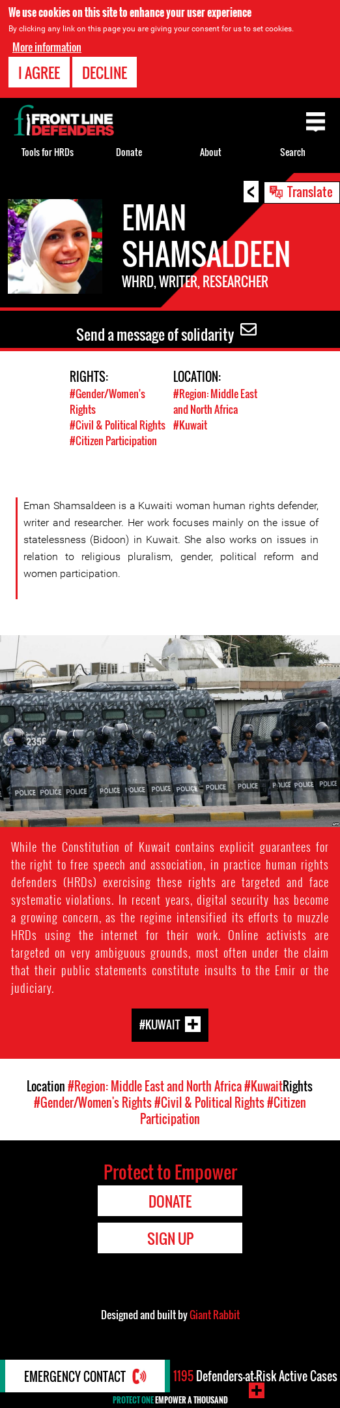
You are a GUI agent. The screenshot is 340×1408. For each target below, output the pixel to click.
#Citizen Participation (113, 440)
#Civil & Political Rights (117, 425)
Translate (310, 191)
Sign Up (170, 1238)
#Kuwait (190, 425)
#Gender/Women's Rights (93, 1102)
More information (46, 47)
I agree (39, 72)
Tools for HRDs (47, 152)
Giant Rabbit (215, 1314)
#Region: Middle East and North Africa (215, 401)
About (210, 152)
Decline (104, 72)
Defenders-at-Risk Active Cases (255, 1376)
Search (292, 152)
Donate (129, 152)
